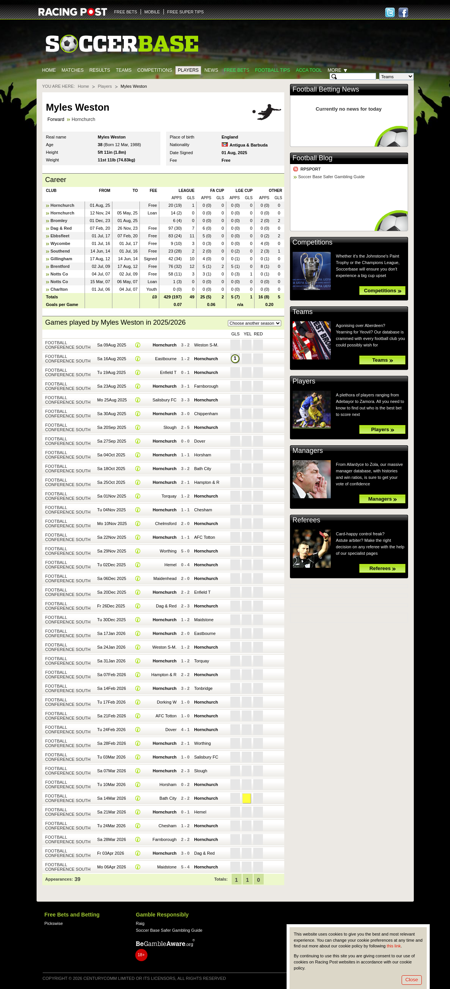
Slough (169, 427)
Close (411, 980)
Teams (123, 70)
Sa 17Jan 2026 (111, 633)
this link (394, 946)
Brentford (60, 266)
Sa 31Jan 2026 (111, 661)
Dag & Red (61, 228)
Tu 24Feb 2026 (111, 729)
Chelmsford (165, 523)
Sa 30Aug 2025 (111, 413)
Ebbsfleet (60, 236)
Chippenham (206, 413)
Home (49, 70)
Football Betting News (326, 89)
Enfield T (168, 372)
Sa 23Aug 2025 (111, 386)
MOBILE (152, 12)
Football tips (272, 70)
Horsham (202, 455)
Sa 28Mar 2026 (111, 839)
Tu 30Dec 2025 (111, 619)
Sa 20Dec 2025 (111, 592)
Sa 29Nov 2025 (111, 551)
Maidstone (203, 619)
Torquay (169, 496)
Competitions (154, 70)
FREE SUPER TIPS (185, 12)
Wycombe (60, 243)
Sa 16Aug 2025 (111, 358)
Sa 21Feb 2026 (111, 716)
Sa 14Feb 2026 (111, 688)
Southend (60, 251)
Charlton (59, 289)
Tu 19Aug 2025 (111, 372)
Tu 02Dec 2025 (111, 564)
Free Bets (236, 70)
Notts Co (59, 274)
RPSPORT (311, 169)
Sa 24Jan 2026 (111, 647)
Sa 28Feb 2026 (111, 743)
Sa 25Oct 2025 (111, 482)
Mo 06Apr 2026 (111, 867)
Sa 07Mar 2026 (111, 770)
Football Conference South (68, 345)
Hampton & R (206, 482)
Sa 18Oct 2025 (111, 468)
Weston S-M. (206, 345)
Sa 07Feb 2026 (111, 674)
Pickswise (54, 923)
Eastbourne (165, 358)
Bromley (59, 220)
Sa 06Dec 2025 (111, 578)
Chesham (203, 509)
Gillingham (61, 258)
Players (188, 70)
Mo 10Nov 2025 (112, 523)
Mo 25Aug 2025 (112, 400)
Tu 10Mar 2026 (111, 784)
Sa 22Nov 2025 (111, 537)
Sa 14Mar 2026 (111, 798)
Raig (140, 923)
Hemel (170, 564)
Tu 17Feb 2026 (111, 702)
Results (99, 70)
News (211, 70)
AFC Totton (204, 537)
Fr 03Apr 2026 (110, 853)
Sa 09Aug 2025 (111, 345)
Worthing (168, 551)
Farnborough (206, 386)
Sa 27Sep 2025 (111, 441)
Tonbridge (203, 688)
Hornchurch (83, 119)
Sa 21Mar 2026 (111, 812)
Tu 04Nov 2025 (111, 509)
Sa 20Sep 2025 (111, 427)
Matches (73, 70)
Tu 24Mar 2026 (111, 825)
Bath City (202, 468)
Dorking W (167, 702)
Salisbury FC (164, 400)
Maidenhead (165, 578)
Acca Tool (309, 70)
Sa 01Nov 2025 (111, 496)
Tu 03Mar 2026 (111, 757)
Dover (199, 441)
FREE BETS (125, 12)
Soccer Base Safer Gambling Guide (331, 176)
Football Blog (313, 158)
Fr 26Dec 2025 (111, 606)
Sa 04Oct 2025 (111, 455)
